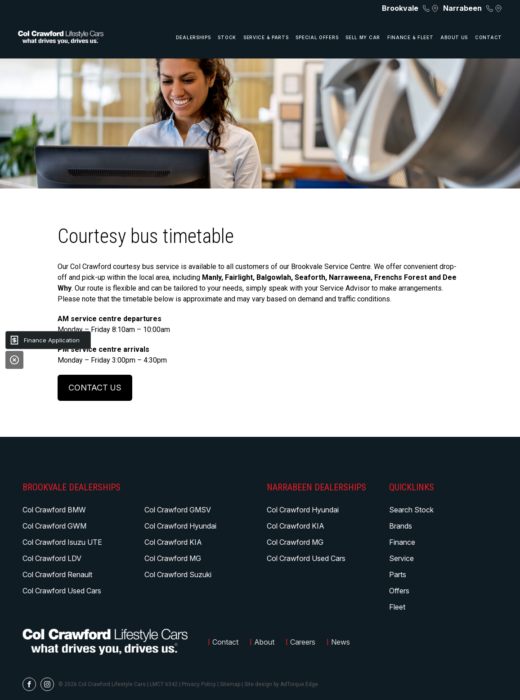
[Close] (14, 360)
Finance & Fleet (410, 37)
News (340, 641)
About (264, 641)
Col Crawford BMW (54, 509)
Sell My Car (362, 37)
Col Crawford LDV (51, 558)
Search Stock (411, 509)
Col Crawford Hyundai (180, 525)
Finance (402, 542)
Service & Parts (266, 37)
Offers (399, 590)
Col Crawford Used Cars (61, 590)
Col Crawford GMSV (177, 509)
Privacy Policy (199, 684)
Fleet (397, 606)
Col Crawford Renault (57, 574)
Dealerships (193, 37)
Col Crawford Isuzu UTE (62, 542)
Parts (397, 574)
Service (401, 558)
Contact (488, 37)
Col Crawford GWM (54, 525)
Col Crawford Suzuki (177, 574)
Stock (227, 37)
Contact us (94, 387)
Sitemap (230, 684)
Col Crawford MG (172, 558)
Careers (302, 641)
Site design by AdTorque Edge (281, 684)
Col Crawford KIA (173, 542)
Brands (400, 525)
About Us (454, 37)
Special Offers (317, 37)
